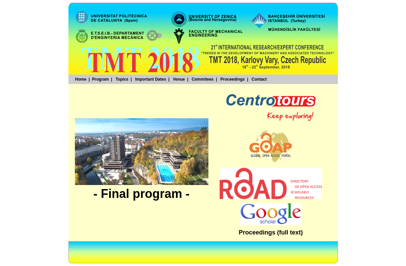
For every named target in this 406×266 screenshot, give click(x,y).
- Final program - (141, 194)
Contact (259, 79)
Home (80, 79)
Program (100, 79)
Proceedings (232, 79)
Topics (122, 79)
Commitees (203, 79)
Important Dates (150, 79)
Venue (179, 79)
